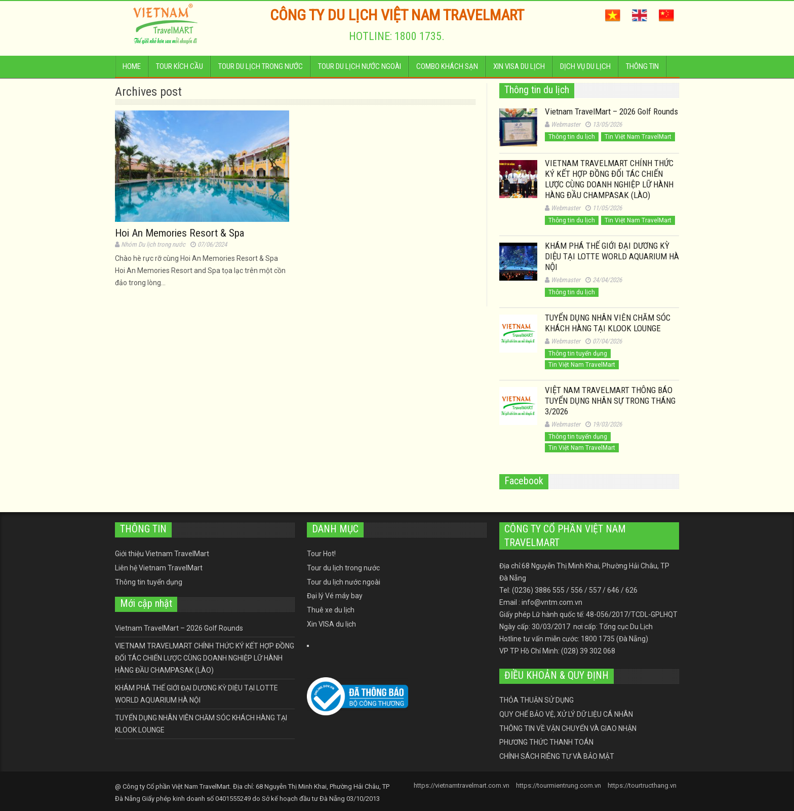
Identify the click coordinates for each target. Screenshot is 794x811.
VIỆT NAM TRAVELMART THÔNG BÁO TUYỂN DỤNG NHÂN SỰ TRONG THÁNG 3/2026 (610, 400)
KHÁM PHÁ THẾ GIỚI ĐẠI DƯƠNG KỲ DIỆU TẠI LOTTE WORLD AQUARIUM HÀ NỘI (612, 256)
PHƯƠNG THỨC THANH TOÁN (546, 742)
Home (131, 69)
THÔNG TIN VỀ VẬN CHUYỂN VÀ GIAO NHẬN (568, 728)
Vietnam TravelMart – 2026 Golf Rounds (611, 111)
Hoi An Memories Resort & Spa (179, 233)
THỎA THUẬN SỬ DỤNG (536, 700)
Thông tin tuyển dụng (577, 353)
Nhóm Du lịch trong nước (153, 244)
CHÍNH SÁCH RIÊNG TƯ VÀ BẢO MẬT (556, 756)
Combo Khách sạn (447, 69)
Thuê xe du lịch (330, 610)
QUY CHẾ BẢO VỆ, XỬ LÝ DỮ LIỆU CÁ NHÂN (566, 714)
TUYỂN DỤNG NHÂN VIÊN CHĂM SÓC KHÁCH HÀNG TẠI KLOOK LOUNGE (607, 323)
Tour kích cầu (179, 69)
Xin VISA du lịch (519, 69)
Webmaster (565, 124)
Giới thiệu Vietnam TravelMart (162, 554)
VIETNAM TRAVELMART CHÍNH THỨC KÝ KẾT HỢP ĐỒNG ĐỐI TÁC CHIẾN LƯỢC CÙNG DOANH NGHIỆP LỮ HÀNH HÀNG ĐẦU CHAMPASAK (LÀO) (609, 179)
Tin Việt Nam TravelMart (638, 136)
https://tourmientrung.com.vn (558, 785)
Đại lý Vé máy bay (335, 596)
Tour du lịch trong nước (260, 69)
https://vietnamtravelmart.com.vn (461, 785)
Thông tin (642, 69)
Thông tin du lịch (571, 136)
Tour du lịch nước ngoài (359, 69)
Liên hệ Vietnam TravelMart (159, 568)
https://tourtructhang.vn (642, 785)
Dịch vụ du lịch (585, 69)
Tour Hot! (321, 554)
